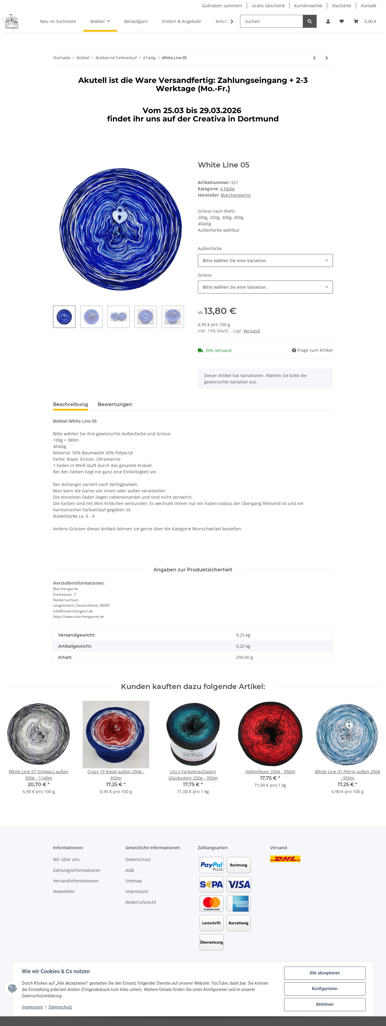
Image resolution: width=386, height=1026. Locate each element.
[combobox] (265, 260)
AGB (129, 870)
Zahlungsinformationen (77, 870)
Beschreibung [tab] (70, 404)
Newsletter (64, 891)
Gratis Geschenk (268, 5)
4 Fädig (227, 189)
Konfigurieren (324, 988)
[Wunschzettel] (342, 21)
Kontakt (368, 5)
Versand (251, 331)
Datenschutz (138, 859)
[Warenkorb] (365, 21)
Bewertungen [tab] (115, 404)
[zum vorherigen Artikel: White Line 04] (314, 57)
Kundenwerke (308, 5)
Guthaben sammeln (222, 5)
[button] (328, 21)
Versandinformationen (76, 881)
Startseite (341, 5)
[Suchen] (271, 21)
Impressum (136, 891)
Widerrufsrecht (140, 902)
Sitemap (133, 881)
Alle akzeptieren (324, 973)
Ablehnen (324, 1004)
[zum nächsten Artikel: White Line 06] (327, 57)
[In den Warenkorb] (58, 157)
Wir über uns (66, 859)
